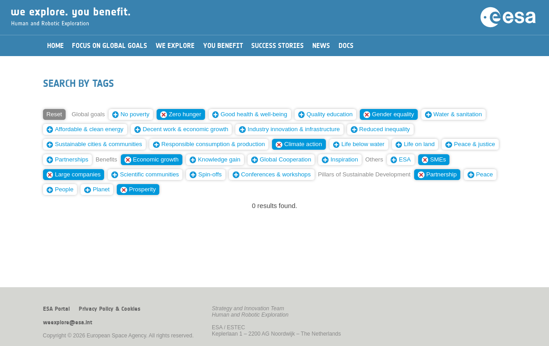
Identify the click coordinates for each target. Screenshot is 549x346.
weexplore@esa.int (67, 322)
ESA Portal (56, 309)
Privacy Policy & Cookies (109, 309)
